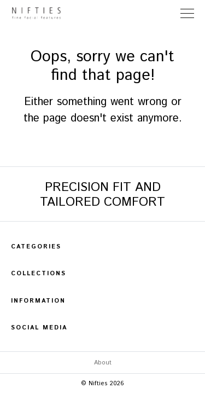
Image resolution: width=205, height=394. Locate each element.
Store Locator (166, 13)
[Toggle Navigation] (187, 13)
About (103, 362)
